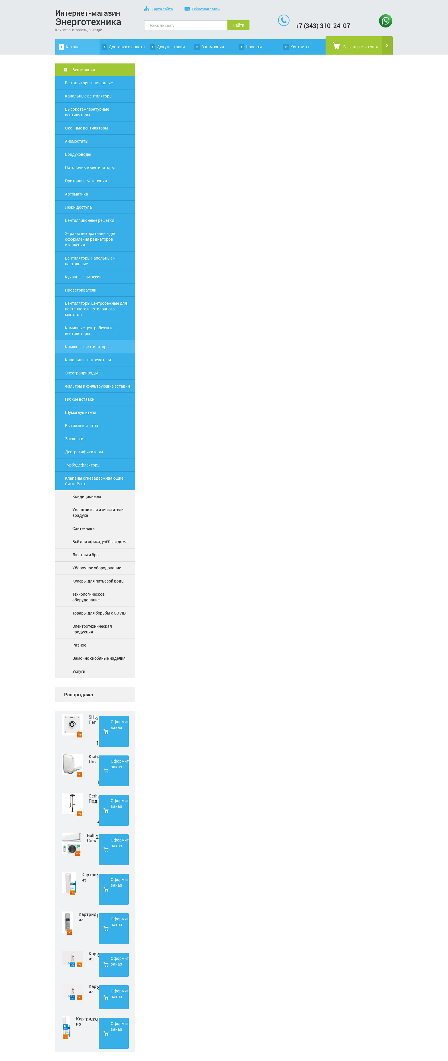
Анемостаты (76, 141)
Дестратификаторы (84, 451)
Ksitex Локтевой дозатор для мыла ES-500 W (93, 759)
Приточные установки (86, 181)
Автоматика (76, 194)
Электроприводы (81, 373)
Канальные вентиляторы (88, 96)
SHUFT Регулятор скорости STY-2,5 (92, 719)
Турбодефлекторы (82, 465)
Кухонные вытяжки (83, 277)
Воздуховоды (78, 154)
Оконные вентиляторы (86, 128)
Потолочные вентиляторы (90, 167)
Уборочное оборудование (96, 568)
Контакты (299, 46)
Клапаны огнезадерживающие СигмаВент (94, 480)
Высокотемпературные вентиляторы (87, 111)
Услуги (78, 671)
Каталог (73, 46)
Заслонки (74, 438)
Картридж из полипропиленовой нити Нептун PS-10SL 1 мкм (89, 877)
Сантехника (83, 528)
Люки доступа (78, 207)
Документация (171, 46)
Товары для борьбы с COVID (99, 613)
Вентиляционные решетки (89, 220)
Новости (254, 46)
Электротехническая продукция (92, 629)
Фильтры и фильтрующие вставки (97, 386)
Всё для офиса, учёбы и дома (100, 541)
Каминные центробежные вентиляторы (89, 330)
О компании (212, 46)
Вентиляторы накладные (89, 82)
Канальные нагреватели (88, 359)
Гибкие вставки (79, 399)
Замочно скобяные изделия (99, 658)
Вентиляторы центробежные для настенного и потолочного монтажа (96, 308)
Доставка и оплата (127, 46)
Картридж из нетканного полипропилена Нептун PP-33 (93, 956)
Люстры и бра (85, 554)
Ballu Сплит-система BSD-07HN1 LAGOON (91, 838)
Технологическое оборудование (88, 597)
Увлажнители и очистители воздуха (98, 512)
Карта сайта (158, 9)
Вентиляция (83, 69)
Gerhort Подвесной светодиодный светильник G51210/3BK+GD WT (93, 798)
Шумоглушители (80, 412)
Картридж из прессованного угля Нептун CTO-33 (93, 989)
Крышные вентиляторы (87, 346)
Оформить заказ (120, 724)
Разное (79, 645)
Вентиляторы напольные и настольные (90, 260)
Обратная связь (202, 9)
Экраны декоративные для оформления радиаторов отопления (90, 239)
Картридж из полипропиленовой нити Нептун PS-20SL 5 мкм (86, 1021)
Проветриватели (80, 290)
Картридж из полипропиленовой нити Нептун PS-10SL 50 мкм (87, 917)
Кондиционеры (86, 496)
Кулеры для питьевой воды (98, 581)
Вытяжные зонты (81, 425)
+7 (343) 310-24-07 (323, 25)
